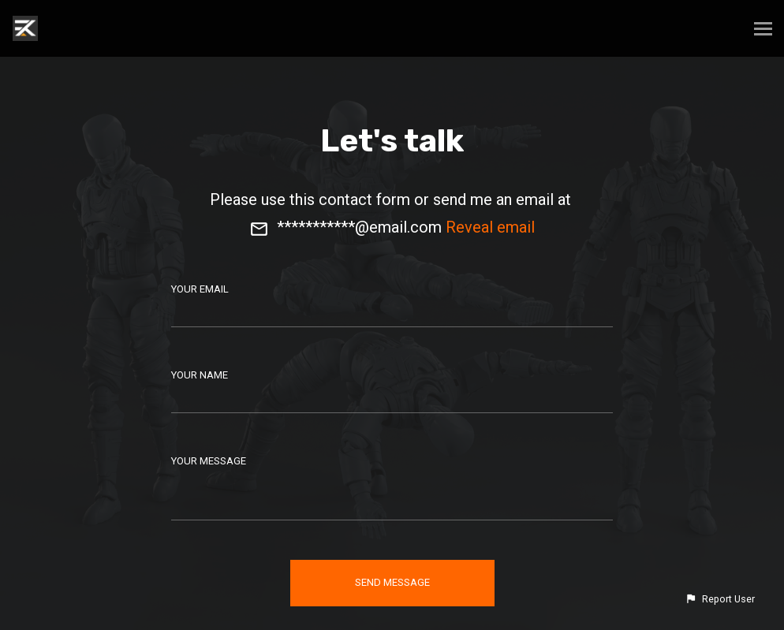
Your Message (208, 461)
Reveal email (490, 227)
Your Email (200, 289)
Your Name (199, 375)
